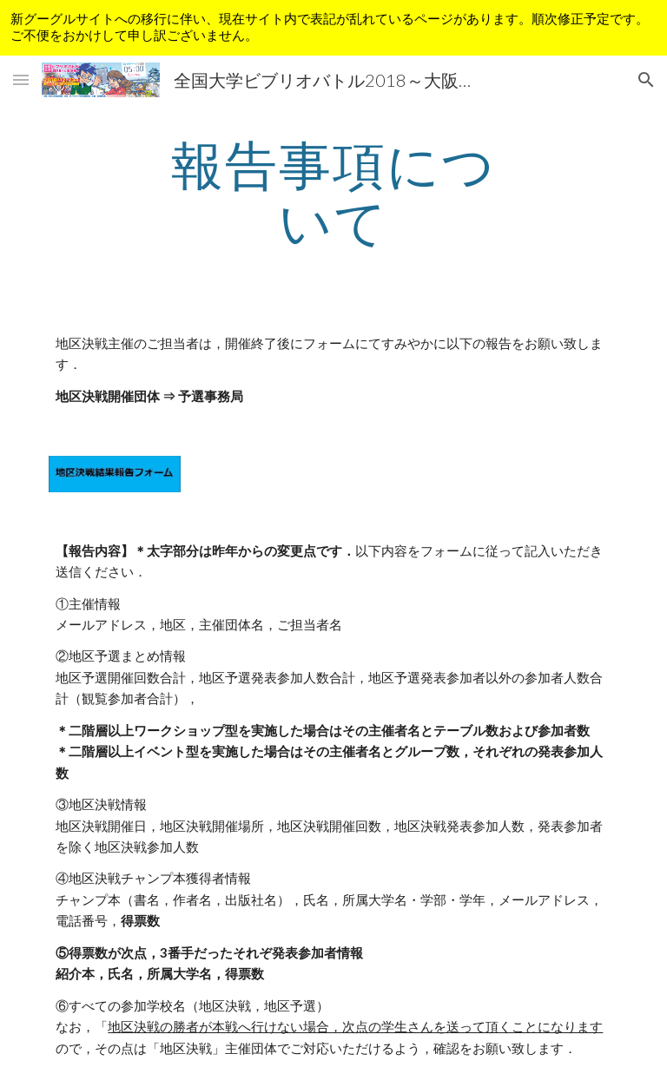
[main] (333, 192)
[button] (21, 79)
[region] (333, 28)
